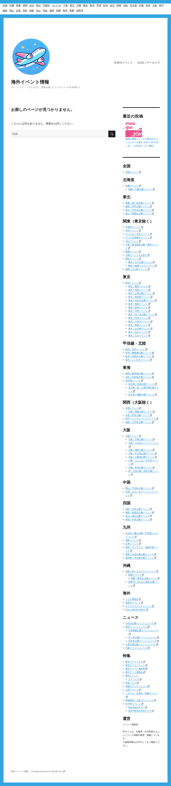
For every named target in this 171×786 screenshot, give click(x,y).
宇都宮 (46, 5)
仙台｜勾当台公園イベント (139, 210)
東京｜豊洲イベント (139, 325)
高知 (45, 10)
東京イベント (133, 283)
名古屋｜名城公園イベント (142, 384)
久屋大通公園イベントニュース (141, 644)
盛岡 (25, 5)
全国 (5, 5)
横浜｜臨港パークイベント (142, 265)
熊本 (65, 10)
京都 (141, 5)
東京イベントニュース (137, 627)
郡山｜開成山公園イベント (139, 213)
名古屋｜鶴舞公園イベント (142, 394)
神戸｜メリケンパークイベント (141, 418)
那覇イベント (136, 575)
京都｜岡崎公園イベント (141, 411)
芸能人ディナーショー (137, 686)
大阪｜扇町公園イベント (141, 450)
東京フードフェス (135, 661)
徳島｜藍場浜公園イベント (139, 512)
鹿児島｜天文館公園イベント (140, 558)
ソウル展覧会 (133, 599)
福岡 (51, 10)
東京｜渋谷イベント (139, 318)
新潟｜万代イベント (136, 349)
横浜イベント (133, 258)
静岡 (119, 5)
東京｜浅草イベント (139, 290)
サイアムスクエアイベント (139, 606)
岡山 (11, 10)
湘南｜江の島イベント (137, 269)
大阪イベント (133, 436)
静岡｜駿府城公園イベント (139, 373)
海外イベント (131, 675)
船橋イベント (133, 251)
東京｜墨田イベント (139, 286)
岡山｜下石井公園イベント (139, 488)
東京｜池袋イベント (139, 304)
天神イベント (133, 544)
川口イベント (133, 241)
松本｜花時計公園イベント (139, 356)
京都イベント (133, 408)
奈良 (148, 5)
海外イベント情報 (30, 82)
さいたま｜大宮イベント (138, 234)
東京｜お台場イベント (140, 328)
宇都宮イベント (134, 227)
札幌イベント (133, 185)
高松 (25, 10)
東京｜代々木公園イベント (142, 314)
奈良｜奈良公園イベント (138, 415)
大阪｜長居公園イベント (141, 467)
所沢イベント (133, 230)
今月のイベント (123, 62)
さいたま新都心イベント (138, 237)
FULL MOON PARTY (136, 609)
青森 (18, 5)
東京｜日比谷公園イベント (142, 300)
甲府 (99, 5)
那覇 (71, 10)
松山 (38, 10)
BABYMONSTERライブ (141, 711)
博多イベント (133, 540)
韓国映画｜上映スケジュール (140, 700)
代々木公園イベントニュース (143, 637)
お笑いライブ (133, 690)
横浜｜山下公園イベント (141, 262)
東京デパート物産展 (136, 668)
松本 (105, 5)
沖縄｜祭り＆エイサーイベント (141, 571)
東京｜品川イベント (139, 332)
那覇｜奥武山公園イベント (145, 578)
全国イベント (133, 172)
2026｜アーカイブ (148, 62)
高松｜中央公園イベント (138, 509)
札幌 (11, 5)
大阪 (154, 5)
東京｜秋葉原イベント (140, 297)
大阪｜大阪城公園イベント (142, 457)
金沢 (112, 5)
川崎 (78, 5)
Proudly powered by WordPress (48, 771)
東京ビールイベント (136, 665)
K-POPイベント (134, 704)
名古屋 (133, 5)
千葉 (65, 5)
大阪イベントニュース (137, 648)
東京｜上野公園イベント (141, 293)
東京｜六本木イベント (140, 321)
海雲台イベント (134, 602)
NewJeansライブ (137, 707)
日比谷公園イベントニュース (143, 641)
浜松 (125, 5)
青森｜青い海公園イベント (139, 203)
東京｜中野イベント (139, 311)
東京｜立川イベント (139, 335)
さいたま (56, 5)
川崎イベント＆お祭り (137, 255)
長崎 (58, 10)
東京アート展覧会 (135, 672)
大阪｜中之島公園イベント (142, 453)
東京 (72, 5)
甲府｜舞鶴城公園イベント (139, 353)
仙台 (31, 5)
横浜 (85, 5)
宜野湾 (79, 10)
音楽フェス (132, 682)
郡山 (38, 5)
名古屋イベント (134, 380)
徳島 (31, 10)
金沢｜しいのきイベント (138, 360)
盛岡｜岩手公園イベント (138, 206)
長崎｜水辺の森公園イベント (140, 554)
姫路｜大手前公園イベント (139, 422)
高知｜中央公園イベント (138, 519)
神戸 (161, 5)
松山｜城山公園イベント (138, 516)
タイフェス (134, 679)
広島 (18, 10)
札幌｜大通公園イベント (141, 189)
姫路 (5, 10)
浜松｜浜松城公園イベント (139, 377)
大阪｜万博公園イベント (141, 439)
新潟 (92, 5)
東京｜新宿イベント (139, 307)
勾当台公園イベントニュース (140, 623)
